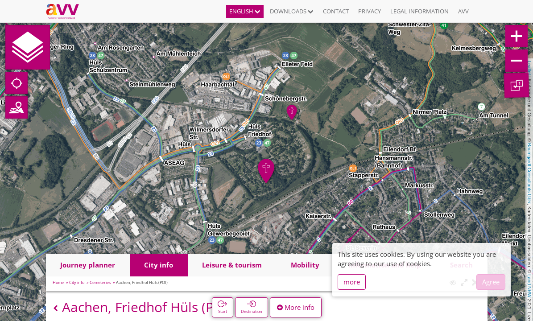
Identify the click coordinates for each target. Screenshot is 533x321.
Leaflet (529, 68)
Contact (336, 11)
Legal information (419, 11)
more (351, 281)
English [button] (244, 11)
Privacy (369, 11)
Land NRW (529, 285)
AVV (463, 11)
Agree (491, 281)
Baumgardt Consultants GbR (529, 173)
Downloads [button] (292, 11)
